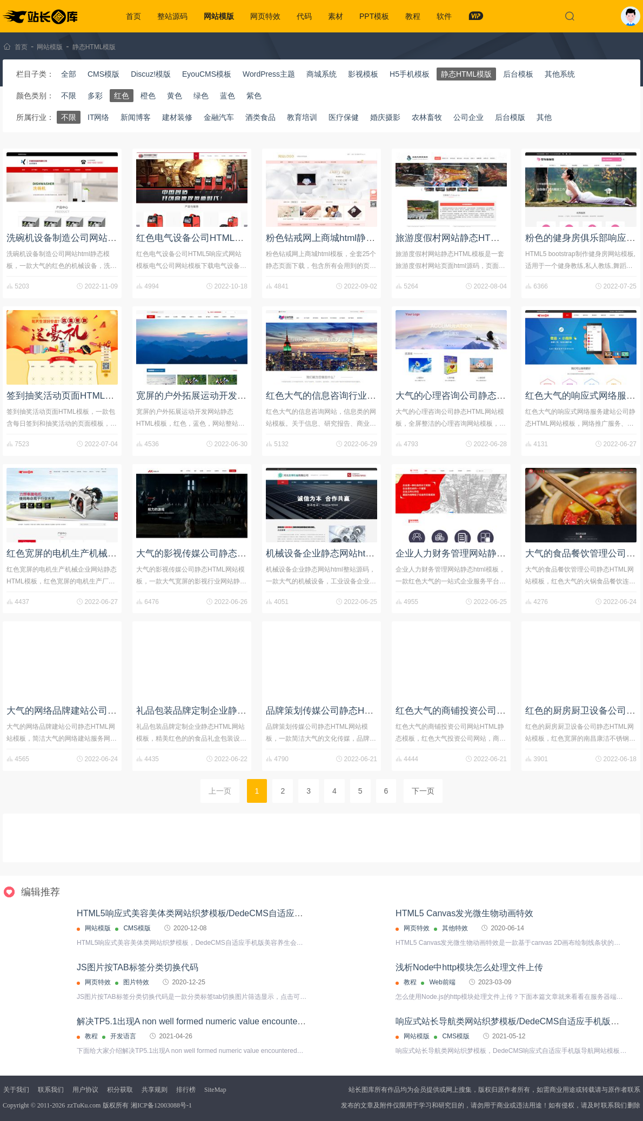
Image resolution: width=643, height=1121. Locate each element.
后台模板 (518, 74)
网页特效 (265, 16)
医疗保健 (344, 117)
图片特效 (136, 982)
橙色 (148, 95)
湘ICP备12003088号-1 (161, 1105)
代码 (304, 16)
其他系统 (560, 74)
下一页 (423, 791)
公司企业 (468, 117)
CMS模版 (103, 74)
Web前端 (442, 982)
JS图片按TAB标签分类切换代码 (137, 967)
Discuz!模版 (151, 74)
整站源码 (172, 16)
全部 (68, 74)
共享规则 (155, 1089)
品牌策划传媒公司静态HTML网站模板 (342, 711)
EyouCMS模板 (206, 74)
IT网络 (98, 117)
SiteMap (215, 1089)
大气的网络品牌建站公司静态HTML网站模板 (96, 711)
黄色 (174, 95)
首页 (133, 16)
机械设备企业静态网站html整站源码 (339, 553)
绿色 (201, 95)
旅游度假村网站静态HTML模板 (458, 238)
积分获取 (120, 1089)
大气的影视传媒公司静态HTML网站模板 (217, 553)
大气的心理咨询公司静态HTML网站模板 (477, 396)
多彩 (95, 95)
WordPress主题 (269, 74)
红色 (121, 95)
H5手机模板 (410, 74)
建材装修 (177, 117)
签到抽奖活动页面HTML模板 (64, 396)
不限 (68, 95)
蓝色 (227, 95)
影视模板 (363, 74)
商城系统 (321, 74)
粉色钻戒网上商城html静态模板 (329, 238)
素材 (335, 16)
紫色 (254, 95)
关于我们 (16, 1089)
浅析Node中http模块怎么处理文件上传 (469, 967)
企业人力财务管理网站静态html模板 (468, 553)
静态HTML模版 (94, 47)
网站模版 (219, 16)
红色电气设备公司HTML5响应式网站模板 (220, 238)
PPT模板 (374, 16)
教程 (412, 16)
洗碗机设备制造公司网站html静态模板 (84, 238)
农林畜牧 (427, 117)
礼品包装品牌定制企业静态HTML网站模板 (222, 711)
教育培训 (302, 117)
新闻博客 (135, 117)
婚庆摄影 (385, 117)
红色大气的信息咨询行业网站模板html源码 (352, 396)
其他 (544, 117)
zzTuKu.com (84, 1105)
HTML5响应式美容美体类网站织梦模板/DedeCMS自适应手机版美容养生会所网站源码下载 (250, 913)
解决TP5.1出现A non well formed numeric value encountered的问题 (206, 1021)
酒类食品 (260, 117)
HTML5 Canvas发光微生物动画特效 (464, 913)
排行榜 (186, 1089)
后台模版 (510, 117)
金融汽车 (219, 117)
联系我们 (51, 1089)
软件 (444, 16)
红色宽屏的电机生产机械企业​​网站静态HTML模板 (106, 553)
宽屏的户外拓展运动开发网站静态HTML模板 (226, 396)
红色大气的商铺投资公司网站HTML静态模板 (486, 711)
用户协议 (85, 1089)
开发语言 (123, 1036)
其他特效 (455, 928)
